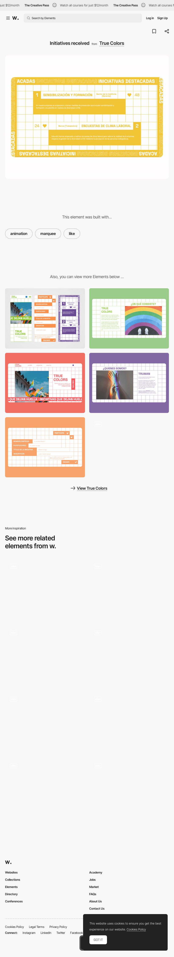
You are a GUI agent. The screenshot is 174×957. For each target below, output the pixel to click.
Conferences (14, 901)
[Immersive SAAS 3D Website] (45, 655)
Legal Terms (36, 927)
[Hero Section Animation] (45, 722)
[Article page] (129, 789)
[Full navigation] (129, 447)
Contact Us (96, 908)
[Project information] (129, 318)
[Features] (129, 722)
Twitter (60, 932)
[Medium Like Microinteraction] (45, 587)
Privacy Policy (58, 927)
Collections (12, 879)
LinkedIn (46, 932)
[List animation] (129, 655)
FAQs (92, 894)
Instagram (29, 932)
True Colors (111, 43)
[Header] (45, 383)
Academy (95, 872)
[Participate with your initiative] (45, 447)
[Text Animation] (45, 789)
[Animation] (129, 589)
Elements (11, 887)
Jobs (92, 879)
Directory (11, 894)
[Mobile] (45, 318)
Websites (11, 872)
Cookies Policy (14, 927)
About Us (95, 901)
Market (94, 887)
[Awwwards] (15, 18)
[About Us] (129, 383)
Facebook (76, 932)
